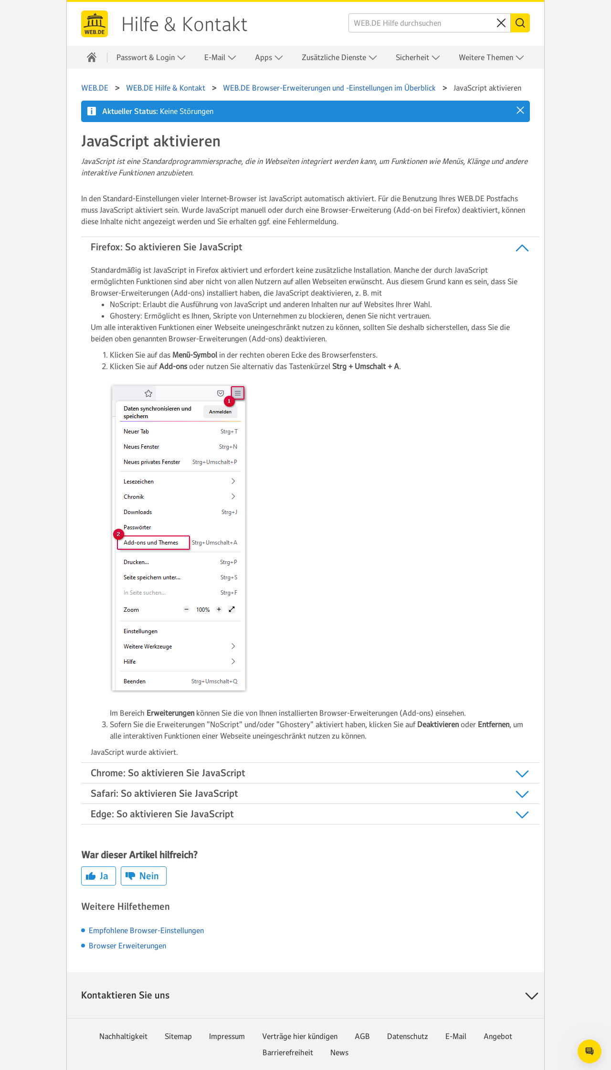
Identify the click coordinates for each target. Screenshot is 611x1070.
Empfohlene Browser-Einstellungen (146, 930)
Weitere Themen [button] (492, 57)
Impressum (227, 1036)
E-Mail (455, 1036)
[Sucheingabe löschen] (501, 23)
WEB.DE (94, 23)
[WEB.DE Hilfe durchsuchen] (429, 22)
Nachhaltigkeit (123, 1036)
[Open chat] (589, 1051)
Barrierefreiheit (288, 1052)
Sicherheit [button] (418, 57)
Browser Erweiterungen (127, 945)
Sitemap (178, 1036)
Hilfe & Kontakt (184, 24)
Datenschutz (407, 1036)
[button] (520, 110)
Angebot (498, 1036)
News (339, 1052)
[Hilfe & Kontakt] (91, 57)
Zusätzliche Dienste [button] (340, 57)
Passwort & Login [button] (151, 57)
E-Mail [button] (220, 57)
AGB (362, 1036)
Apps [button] (269, 57)
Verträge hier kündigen (299, 1036)
